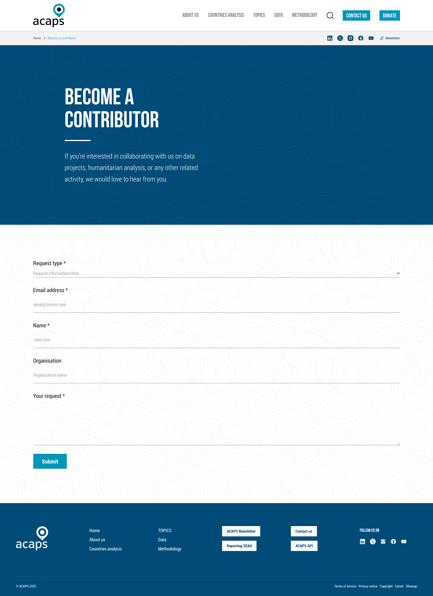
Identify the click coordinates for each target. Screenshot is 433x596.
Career (399, 586)
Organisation (47, 360)
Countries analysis (105, 549)
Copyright (386, 586)
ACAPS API (304, 545)
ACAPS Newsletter (241, 531)
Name (41, 325)
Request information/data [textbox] (56, 273)
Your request (49, 396)
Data (162, 540)
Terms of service (345, 586)
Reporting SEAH (239, 545)
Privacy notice (367, 586)
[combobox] (216, 273)
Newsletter (392, 38)
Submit (50, 461)
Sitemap (411, 586)
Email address (50, 290)
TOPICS (165, 530)
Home (94, 530)
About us (97, 540)
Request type (49, 263)
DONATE (389, 16)
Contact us (356, 16)
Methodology (169, 549)
